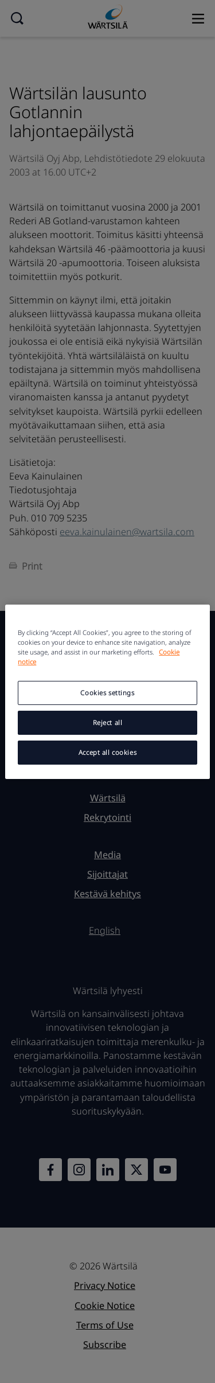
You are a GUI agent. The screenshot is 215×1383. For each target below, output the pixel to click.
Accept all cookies (107, 752)
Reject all (108, 722)
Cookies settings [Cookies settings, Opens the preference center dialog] (107, 692)
